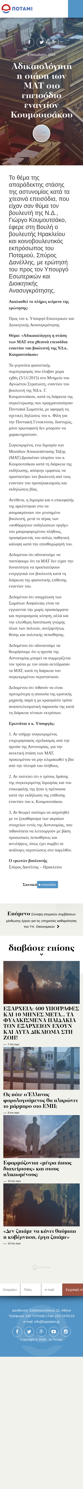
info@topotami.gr (47, 1321)
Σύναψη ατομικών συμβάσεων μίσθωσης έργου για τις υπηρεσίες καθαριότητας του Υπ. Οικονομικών (41, 920)
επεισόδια (49, 884)
